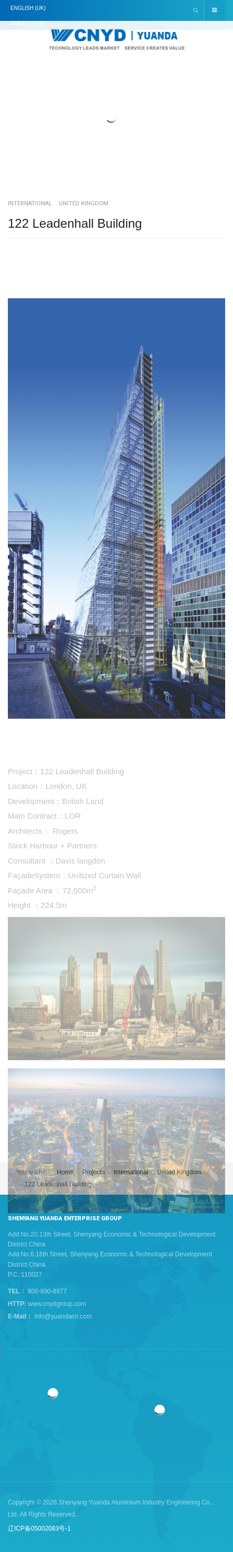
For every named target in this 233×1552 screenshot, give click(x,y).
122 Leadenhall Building (75, 223)
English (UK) (28, 8)
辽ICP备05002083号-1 (39, 1528)
